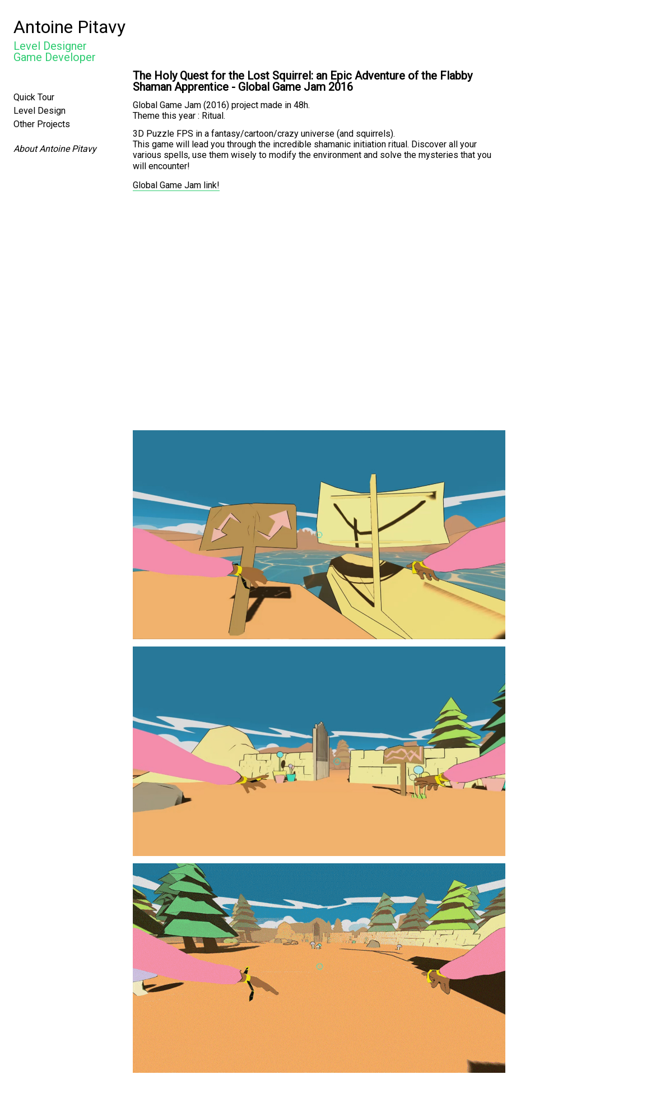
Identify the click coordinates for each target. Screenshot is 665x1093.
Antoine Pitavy (69, 27)
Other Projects (41, 124)
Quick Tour (33, 97)
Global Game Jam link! (176, 185)
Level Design (39, 110)
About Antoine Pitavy (54, 148)
